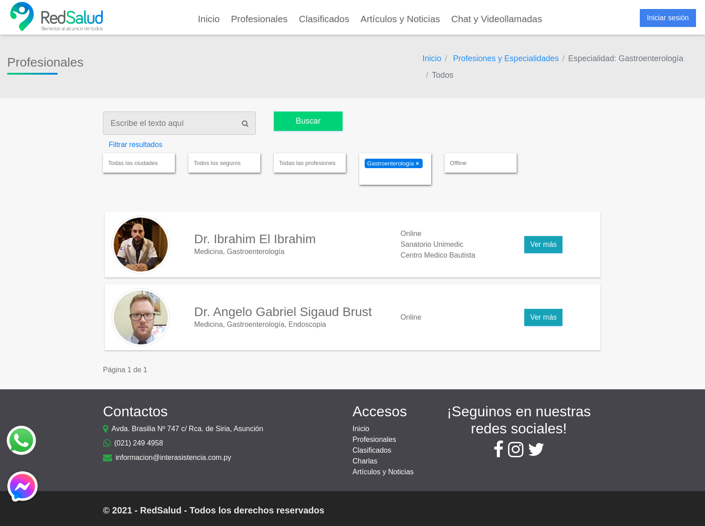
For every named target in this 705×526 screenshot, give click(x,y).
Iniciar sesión (668, 18)
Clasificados (371, 450)
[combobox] (139, 163)
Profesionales (374, 439)
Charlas (364, 461)
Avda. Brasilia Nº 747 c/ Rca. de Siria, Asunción (187, 428)
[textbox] (141, 163)
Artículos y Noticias (383, 472)
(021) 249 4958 (138, 443)
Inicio (360, 428)
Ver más (543, 244)
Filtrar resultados (135, 144)
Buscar (308, 120)
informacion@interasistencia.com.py (173, 457)
